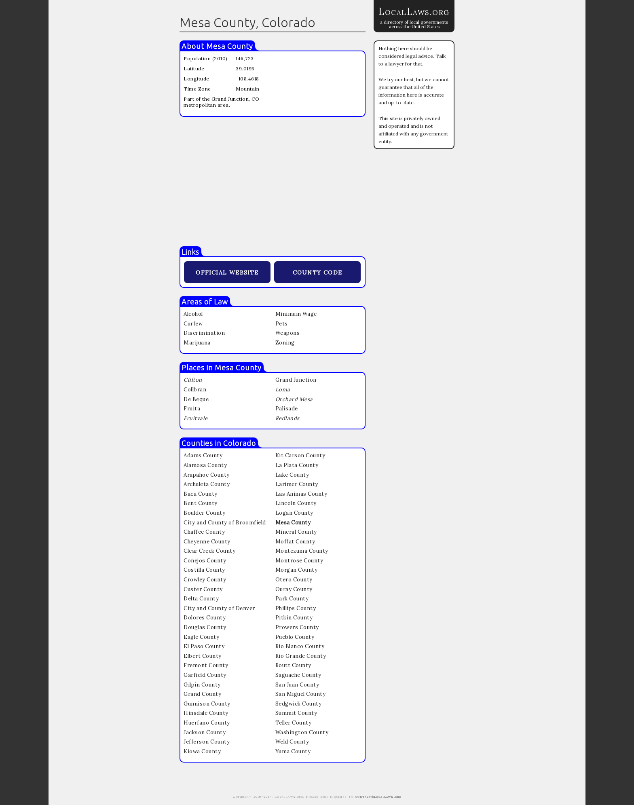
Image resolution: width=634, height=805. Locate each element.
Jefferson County (207, 741)
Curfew (193, 323)
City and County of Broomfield (225, 522)
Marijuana (197, 342)
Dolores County (205, 617)
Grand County (202, 694)
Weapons (287, 333)
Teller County (293, 722)
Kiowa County (202, 751)
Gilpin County (202, 684)
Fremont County (206, 665)
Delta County (201, 598)
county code (317, 271)
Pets (281, 323)
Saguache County (298, 675)
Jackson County (205, 732)
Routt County (293, 665)
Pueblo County (295, 637)
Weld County (292, 741)
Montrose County (299, 560)
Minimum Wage (296, 314)
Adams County (203, 455)
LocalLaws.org (414, 11)
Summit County (296, 713)
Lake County (292, 474)
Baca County (201, 493)
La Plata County (297, 465)
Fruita (192, 408)
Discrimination (204, 333)
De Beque (196, 399)
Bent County (201, 503)
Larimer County (296, 484)
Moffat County (295, 541)
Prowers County (297, 627)
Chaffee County (204, 531)
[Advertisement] (273, 181)
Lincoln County (296, 503)
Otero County (294, 579)
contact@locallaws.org (378, 796)
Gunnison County (207, 703)
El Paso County (204, 646)
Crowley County (205, 579)
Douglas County (205, 627)
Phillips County (295, 608)
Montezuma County (301, 550)
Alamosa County (205, 465)
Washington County (302, 732)
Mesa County (229, 46)
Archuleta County (207, 484)
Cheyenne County (207, 541)
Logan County (294, 512)
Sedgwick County (298, 703)
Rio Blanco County (300, 646)
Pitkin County (294, 617)
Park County (292, 598)
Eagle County (201, 637)
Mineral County (296, 531)
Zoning (285, 342)
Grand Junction (296, 379)
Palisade (286, 408)
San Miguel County (300, 694)
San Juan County (297, 684)
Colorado (239, 443)
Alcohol (193, 314)
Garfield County (205, 675)
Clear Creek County (209, 550)
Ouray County (294, 589)
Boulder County (204, 512)
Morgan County (296, 569)
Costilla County (204, 569)
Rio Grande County (300, 656)
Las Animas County (301, 493)
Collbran (195, 389)
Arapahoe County (207, 474)
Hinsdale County (206, 713)
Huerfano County (207, 722)
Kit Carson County (300, 455)
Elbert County (203, 656)
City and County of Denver (219, 608)
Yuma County (293, 751)
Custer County (203, 589)
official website (227, 271)
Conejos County (205, 560)
